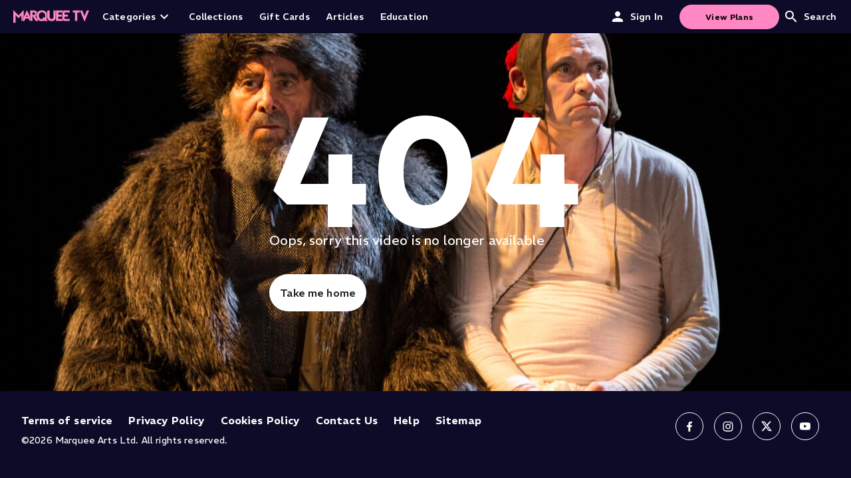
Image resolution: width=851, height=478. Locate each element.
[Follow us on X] (767, 426)
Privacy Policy (166, 420)
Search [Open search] (809, 17)
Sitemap (458, 420)
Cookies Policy (260, 420)
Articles (345, 17)
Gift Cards (284, 17)
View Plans (729, 17)
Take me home (318, 292)
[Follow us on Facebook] (689, 426)
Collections (216, 17)
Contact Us (347, 420)
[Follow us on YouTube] (805, 426)
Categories (137, 17)
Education (404, 17)
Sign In (636, 17)
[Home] (51, 16)
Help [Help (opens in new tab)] (407, 420)
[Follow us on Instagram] (728, 426)
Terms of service (66, 420)
